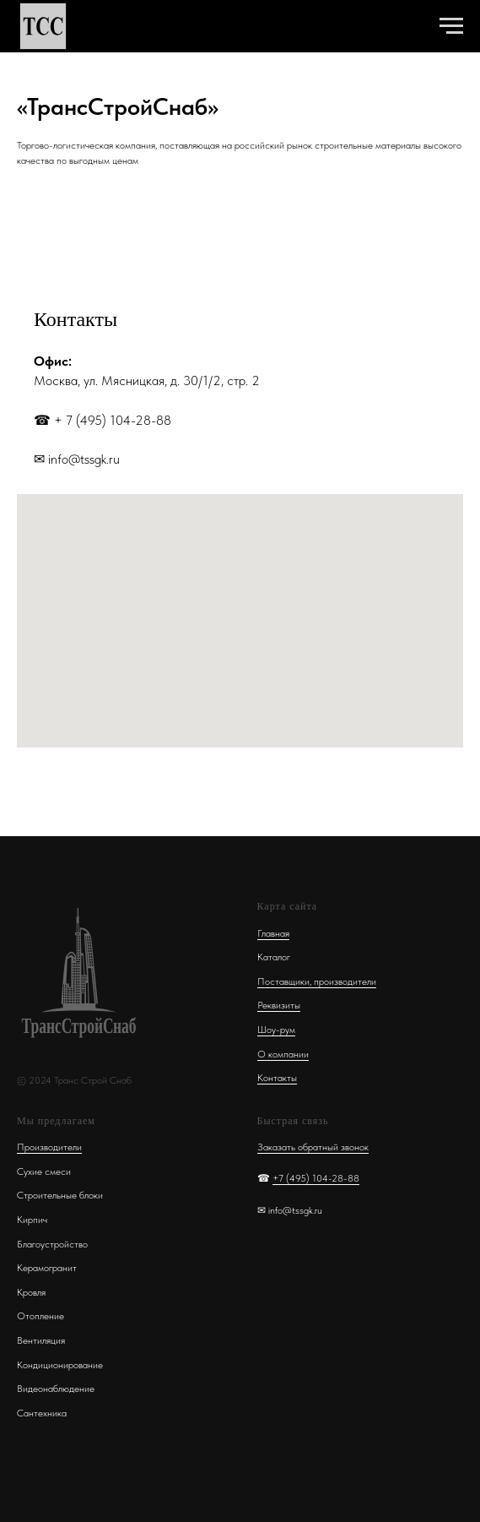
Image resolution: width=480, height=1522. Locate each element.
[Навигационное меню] (451, 26)
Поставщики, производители (316, 981)
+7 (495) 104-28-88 (315, 1178)
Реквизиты (278, 1005)
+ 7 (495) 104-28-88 (112, 420)
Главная (273, 933)
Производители (49, 1147)
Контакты (277, 1078)
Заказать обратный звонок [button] (313, 1147)
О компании (283, 1054)
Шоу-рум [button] (276, 1030)
